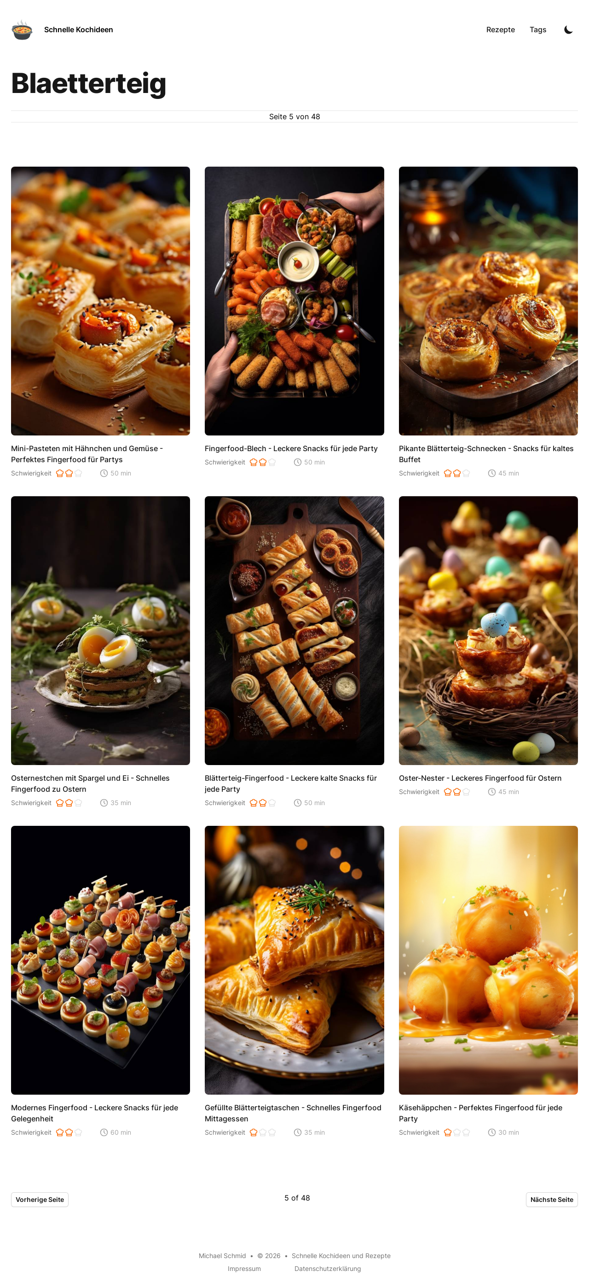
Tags (538, 29)
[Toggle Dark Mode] (568, 29)
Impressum (244, 1268)
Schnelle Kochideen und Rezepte (341, 1255)
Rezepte (500, 29)
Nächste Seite (552, 1199)
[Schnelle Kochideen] (62, 29)
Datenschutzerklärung (327, 1268)
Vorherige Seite (40, 1199)
